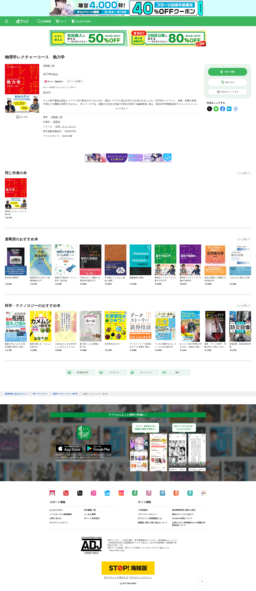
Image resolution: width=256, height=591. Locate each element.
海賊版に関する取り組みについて (152, 522)
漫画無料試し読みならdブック (16, 394)
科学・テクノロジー (66, 126)
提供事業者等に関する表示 (184, 510)
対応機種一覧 (90, 510)
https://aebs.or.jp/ (116, 550)
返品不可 (47, 92)
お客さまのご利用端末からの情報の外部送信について (188, 523)
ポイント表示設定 (92, 518)
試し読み (24, 117)
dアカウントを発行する (116, 577)
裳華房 (56, 121)
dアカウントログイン (59, 522)
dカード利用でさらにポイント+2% (58, 87)
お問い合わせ (55, 518)
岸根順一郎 (49, 65)
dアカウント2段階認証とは (150, 518)
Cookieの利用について (182, 518)
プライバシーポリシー (147, 514)
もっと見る (242, 173)
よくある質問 (90, 514)
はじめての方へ (56, 510)
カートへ (230, 82)
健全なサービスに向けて (183, 514)
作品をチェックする (230, 92)
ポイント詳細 (74, 81)
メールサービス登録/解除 (61, 514)
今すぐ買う (230, 72)
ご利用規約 (143, 510)
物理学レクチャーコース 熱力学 (65, 394)
